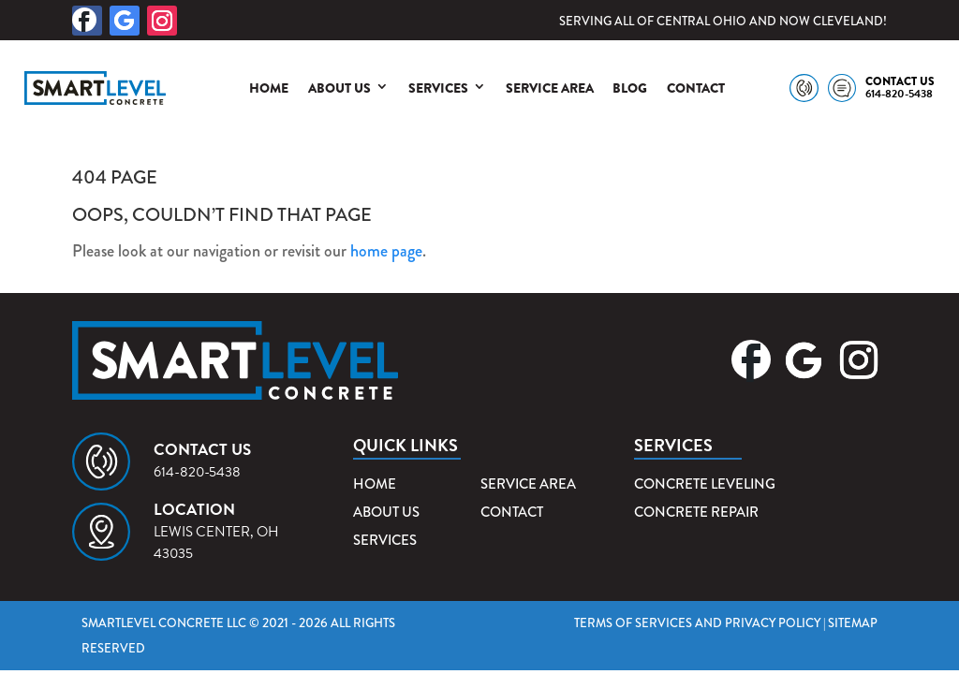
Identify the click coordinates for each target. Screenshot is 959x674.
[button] (87, 21)
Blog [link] (629, 88)
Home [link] (268, 88)
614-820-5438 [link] (899, 93)
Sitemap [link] (853, 623)
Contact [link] (696, 88)
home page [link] (386, 251)
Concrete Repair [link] (696, 512)
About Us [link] (339, 88)
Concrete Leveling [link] (704, 484)
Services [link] (438, 88)
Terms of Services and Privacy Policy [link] (697, 623)
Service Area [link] (550, 88)
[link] (95, 88)
